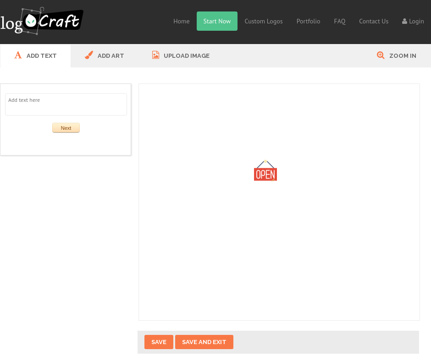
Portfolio (308, 21)
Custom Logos (263, 21)
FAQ (340, 21)
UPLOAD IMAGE (181, 55)
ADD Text (35, 55)
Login (413, 21)
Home (181, 21)
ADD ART (104, 55)
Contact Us (373, 21)
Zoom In (396, 55)
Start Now (217, 21)
